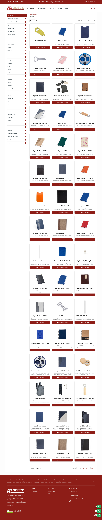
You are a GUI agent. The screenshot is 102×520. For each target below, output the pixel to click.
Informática (17, 98)
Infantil (17, 95)
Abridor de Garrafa (40, 41)
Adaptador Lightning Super (85, 261)
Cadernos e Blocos (51, 495)
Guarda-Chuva (17, 92)
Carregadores (17, 60)
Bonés (17, 41)
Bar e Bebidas (17, 28)
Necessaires (17, 117)
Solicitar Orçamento (39, 47)
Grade (32, 20)
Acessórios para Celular (17, 22)
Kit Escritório (50, 493)
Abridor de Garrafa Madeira (85, 123)
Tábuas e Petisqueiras (17, 136)
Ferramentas (17, 85)
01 (80, 468)
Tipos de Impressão (35, 497)
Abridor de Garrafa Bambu (85, 371)
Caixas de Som (17, 44)
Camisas (17, 47)
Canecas (17, 50)
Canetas (17, 53)
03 (86, 468)
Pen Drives (17, 124)
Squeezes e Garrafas (17, 133)
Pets (17, 127)
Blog (66, 8)
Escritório (17, 76)
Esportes (17, 79)
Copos (17, 66)
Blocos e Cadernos (17, 31)
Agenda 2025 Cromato (85, 178)
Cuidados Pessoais (17, 73)
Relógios (17, 130)
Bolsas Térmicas (17, 38)
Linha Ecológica (17, 108)
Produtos (31, 8)
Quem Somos (34, 491)
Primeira (74, 468)
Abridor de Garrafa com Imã (85, 68)
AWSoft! (93, 517)
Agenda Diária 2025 (62, 68)
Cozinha (17, 69)
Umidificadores (17, 140)
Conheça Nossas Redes (89, 1)
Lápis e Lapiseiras (17, 104)
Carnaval (17, 57)
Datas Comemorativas (55, 8)
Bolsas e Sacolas (17, 34)
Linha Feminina (17, 111)
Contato (33, 493)
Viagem (17, 143)
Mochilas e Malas (17, 114)
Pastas (17, 120)
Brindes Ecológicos (51, 491)
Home (30, 14)
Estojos (17, 82)
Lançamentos (42, 8)
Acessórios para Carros (17, 18)
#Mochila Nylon (40, 398)
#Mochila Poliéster (85, 426)
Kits (17, 101)
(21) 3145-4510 (16, 1)
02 (83, 468)
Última (92, 468)
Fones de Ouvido (17, 89)
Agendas (17, 25)
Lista (38, 20)
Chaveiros (17, 63)
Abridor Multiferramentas (62, 316)
